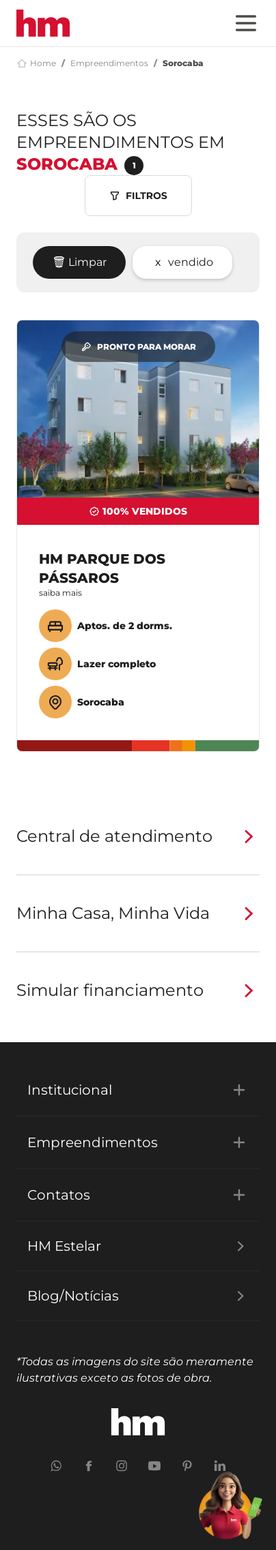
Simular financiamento (138, 990)
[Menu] (246, 23)
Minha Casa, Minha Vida (138, 913)
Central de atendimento (138, 836)
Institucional (138, 1089)
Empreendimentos (109, 63)
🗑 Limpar (79, 262)
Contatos (138, 1194)
